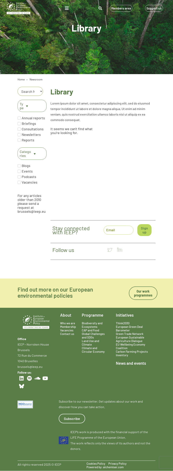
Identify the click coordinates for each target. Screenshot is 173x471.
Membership (68, 326)
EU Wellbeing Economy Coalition (130, 346)
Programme (92, 314)
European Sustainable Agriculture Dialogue (130, 339)
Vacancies (66, 330)
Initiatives (125, 314)
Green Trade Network (129, 334)
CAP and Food (90, 330)
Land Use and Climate (90, 342)
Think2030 (122, 323)
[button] (66, 8)
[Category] (30, 91)
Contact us (67, 334)
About (65, 314)
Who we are (67, 323)
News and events (131, 363)
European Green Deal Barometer (129, 328)
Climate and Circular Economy (93, 349)
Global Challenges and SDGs (93, 335)
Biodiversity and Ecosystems (92, 324)
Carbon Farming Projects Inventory (132, 353)
